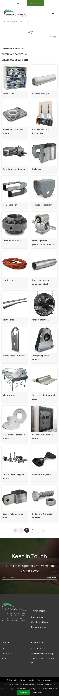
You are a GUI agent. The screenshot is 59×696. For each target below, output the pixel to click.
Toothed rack (9, 319)
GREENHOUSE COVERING (14, 54)
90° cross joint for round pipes (43, 397)
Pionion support (10, 205)
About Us (6, 658)
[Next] (37, 530)
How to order (37, 617)
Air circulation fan (40, 319)
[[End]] (43, 530)
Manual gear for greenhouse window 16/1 (43, 242)
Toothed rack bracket (42, 205)
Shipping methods (39, 622)
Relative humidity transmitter (40, 131)
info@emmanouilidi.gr (44, 653)
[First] (15, 530)
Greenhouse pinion (12, 240)
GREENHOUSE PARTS (13, 48)
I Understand (23, 692)
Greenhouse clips (40, 93)
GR (24, 3)
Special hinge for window (14, 355)
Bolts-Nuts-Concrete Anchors (42, 516)
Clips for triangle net (42, 474)
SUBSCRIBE (51, 577)
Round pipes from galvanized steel (40, 282)
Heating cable (9, 280)
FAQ (3, 648)
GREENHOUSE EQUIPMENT (15, 59)
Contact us (35, 3)
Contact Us (7, 653)
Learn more (37, 692)
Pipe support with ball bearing (13, 131)
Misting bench (9, 395)
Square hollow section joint (13, 516)
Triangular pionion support (40, 357)
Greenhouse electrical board (42, 436)
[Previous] (21, 530)
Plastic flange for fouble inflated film (14, 436)
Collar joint (37, 169)
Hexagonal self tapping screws (14, 476)
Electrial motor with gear (14, 169)
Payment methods (39, 627)
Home (46, 36)
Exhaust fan (8, 93)
